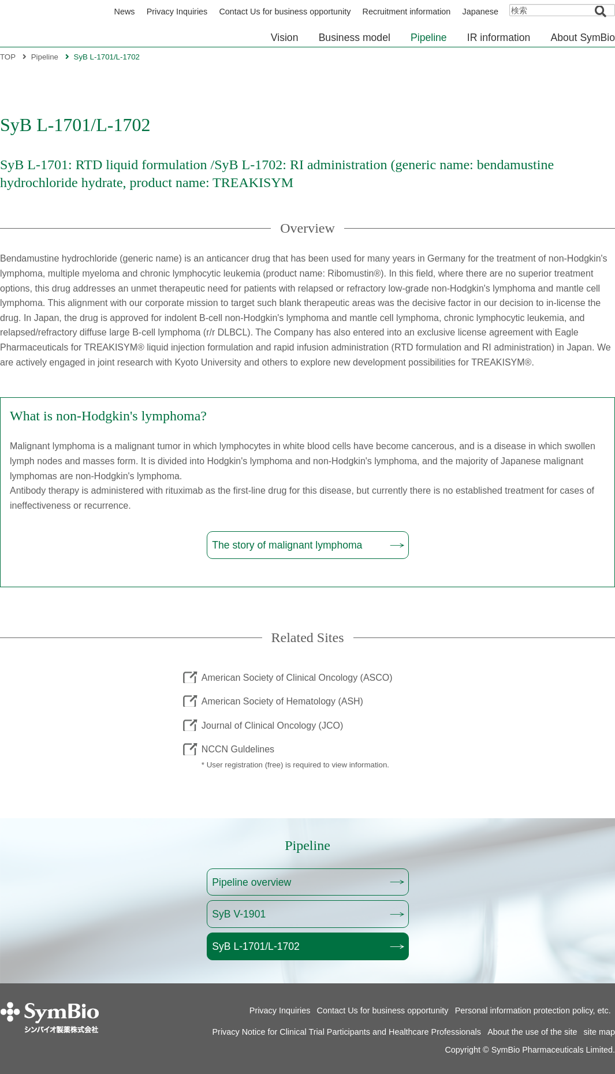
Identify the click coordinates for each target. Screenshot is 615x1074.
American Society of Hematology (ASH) (282, 701)
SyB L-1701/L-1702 (256, 946)
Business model (354, 37)
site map (599, 1031)
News (124, 11)
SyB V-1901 (239, 914)
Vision (285, 37)
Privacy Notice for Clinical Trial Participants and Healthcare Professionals (347, 1031)
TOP (8, 57)
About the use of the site (532, 1031)
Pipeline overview (251, 882)
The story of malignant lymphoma (287, 545)
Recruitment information (407, 11)
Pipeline (429, 37)
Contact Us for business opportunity (285, 11)
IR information (499, 37)
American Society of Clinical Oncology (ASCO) (297, 677)
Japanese (480, 11)
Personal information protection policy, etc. (533, 1010)
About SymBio (583, 37)
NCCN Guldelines (238, 749)
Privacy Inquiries (177, 11)
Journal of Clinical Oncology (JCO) (272, 725)
